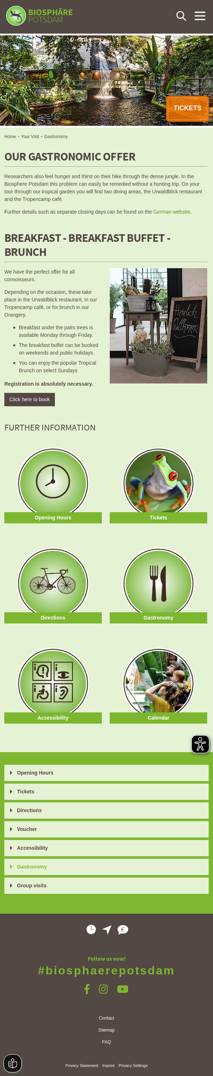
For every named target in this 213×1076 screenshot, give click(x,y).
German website (171, 212)
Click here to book (29, 399)
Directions (29, 810)
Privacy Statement (81, 1065)
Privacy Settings (133, 1065)
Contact (106, 1018)
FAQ (106, 1042)
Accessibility (32, 848)
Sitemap (107, 1030)
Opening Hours (35, 773)
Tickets (25, 791)
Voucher (27, 829)
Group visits (32, 885)
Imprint (108, 1065)
